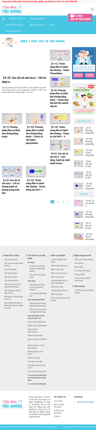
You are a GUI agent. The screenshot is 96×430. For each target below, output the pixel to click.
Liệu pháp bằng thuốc (36, 300)
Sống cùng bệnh (37, 19)
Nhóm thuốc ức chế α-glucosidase (36, 346)
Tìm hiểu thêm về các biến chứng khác (59, 282)
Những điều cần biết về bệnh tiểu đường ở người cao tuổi (13, 305)
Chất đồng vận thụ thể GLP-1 (36, 366)
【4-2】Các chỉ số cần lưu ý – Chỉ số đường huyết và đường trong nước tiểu (11, 186)
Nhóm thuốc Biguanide (36, 322)
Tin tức (52, 25)
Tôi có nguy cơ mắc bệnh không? (13, 264)
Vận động (31, 281)
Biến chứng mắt (57, 269)
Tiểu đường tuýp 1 (11, 273)
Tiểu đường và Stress (59, 291)
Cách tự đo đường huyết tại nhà (60, 299)
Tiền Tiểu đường (10, 269)
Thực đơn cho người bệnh (37, 276)
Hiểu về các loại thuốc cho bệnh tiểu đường (38, 310)
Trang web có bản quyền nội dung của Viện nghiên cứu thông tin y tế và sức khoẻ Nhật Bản (39, 1)
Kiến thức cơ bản (17, 19)
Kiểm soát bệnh (58, 255)
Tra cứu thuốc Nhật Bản (37, 384)
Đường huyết (79, 274)
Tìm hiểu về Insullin (35, 362)
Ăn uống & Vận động (15, 25)
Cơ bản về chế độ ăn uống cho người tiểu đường (37, 268)
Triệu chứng (79, 263)
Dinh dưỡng (79, 286)
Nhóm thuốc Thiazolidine (37, 326)
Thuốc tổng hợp (34, 358)
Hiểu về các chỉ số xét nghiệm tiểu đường (12, 285)
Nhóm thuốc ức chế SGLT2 (35, 353)
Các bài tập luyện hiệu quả (38, 294)
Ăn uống (31, 262)
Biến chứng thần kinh (59, 266)
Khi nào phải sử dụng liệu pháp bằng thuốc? (38, 304)
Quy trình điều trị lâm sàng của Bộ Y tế (36, 317)
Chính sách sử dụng (59, 412)
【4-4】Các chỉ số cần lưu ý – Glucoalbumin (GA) (89, 206)
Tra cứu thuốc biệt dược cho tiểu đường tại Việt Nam (37, 377)
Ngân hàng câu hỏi (37, 25)
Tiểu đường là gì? (10, 260)
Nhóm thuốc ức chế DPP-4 (37, 340)
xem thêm (29, 92)
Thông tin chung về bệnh (83, 260)
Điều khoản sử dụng (59, 406)
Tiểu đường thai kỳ (14, 31)
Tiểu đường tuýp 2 (11, 277)
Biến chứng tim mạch (59, 273)
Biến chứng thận (57, 277)
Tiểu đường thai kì (11, 281)
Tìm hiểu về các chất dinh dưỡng (84, 291)
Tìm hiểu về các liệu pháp (37, 257)
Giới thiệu (58, 401)
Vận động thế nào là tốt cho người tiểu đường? (37, 287)
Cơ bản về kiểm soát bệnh (59, 261)
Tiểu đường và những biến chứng (12, 292)
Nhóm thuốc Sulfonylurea (32, 330)
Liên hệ (57, 416)
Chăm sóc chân (57, 287)
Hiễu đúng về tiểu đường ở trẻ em (13, 298)
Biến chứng (78, 267)
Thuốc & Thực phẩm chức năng (82, 279)
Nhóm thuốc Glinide (35, 336)
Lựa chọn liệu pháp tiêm (37, 371)
